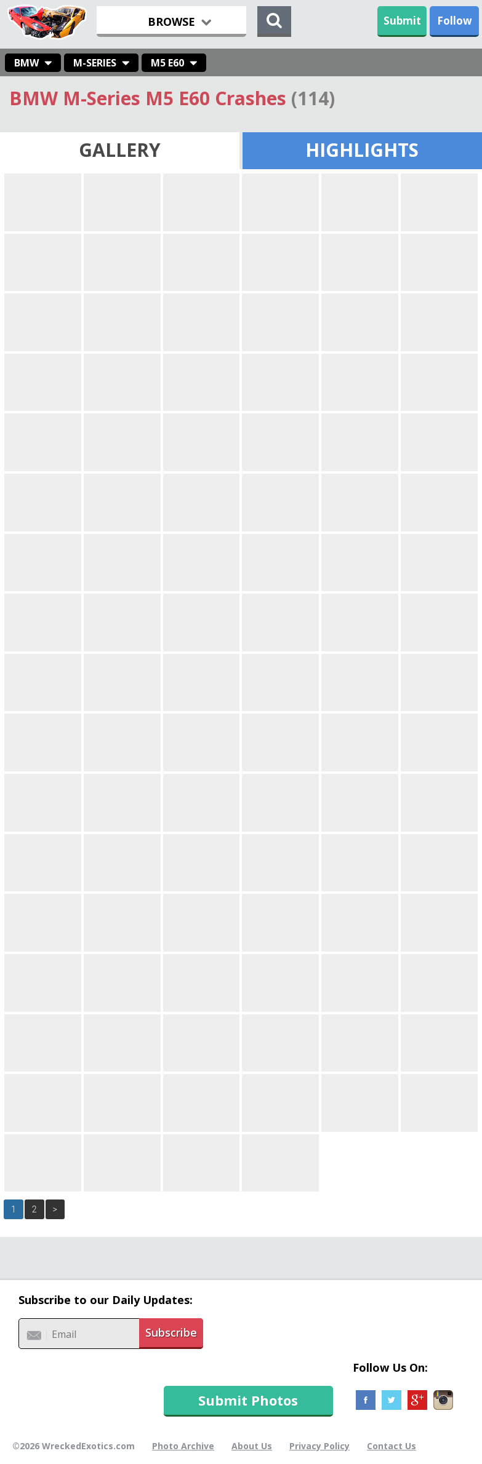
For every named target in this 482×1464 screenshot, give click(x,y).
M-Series (94, 63)
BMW (26, 63)
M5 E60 (167, 63)
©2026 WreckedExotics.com (73, 1446)
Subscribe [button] (171, 1332)
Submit (402, 21)
